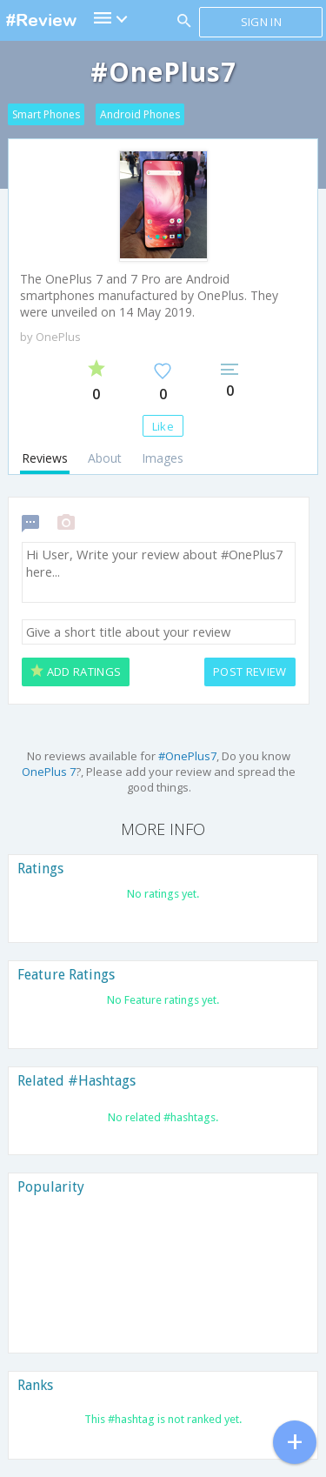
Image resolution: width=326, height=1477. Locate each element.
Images (162, 458)
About (105, 458)
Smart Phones (46, 114)
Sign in (261, 22)
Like (163, 426)
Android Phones (140, 114)
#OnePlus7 (187, 756)
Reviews (45, 458)
